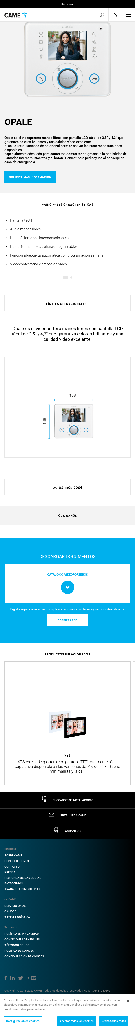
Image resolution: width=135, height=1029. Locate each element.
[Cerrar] (128, 1001)
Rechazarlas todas (114, 1021)
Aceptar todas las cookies (77, 1021)
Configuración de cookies (23, 1021)
